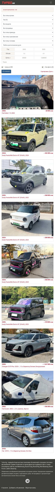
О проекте (4, 488)
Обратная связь (30, 488)
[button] (3, 92)
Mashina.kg (21, 466)
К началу (6, 71)
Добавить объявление (16, 488)
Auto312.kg (28, 466)
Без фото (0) (49, 67)
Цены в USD (9, 67)
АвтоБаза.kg (44, 466)
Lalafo (8, 468)
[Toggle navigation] (50, 2)
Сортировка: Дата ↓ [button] (47, 71)
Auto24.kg (36, 466)
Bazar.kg (13, 468)
